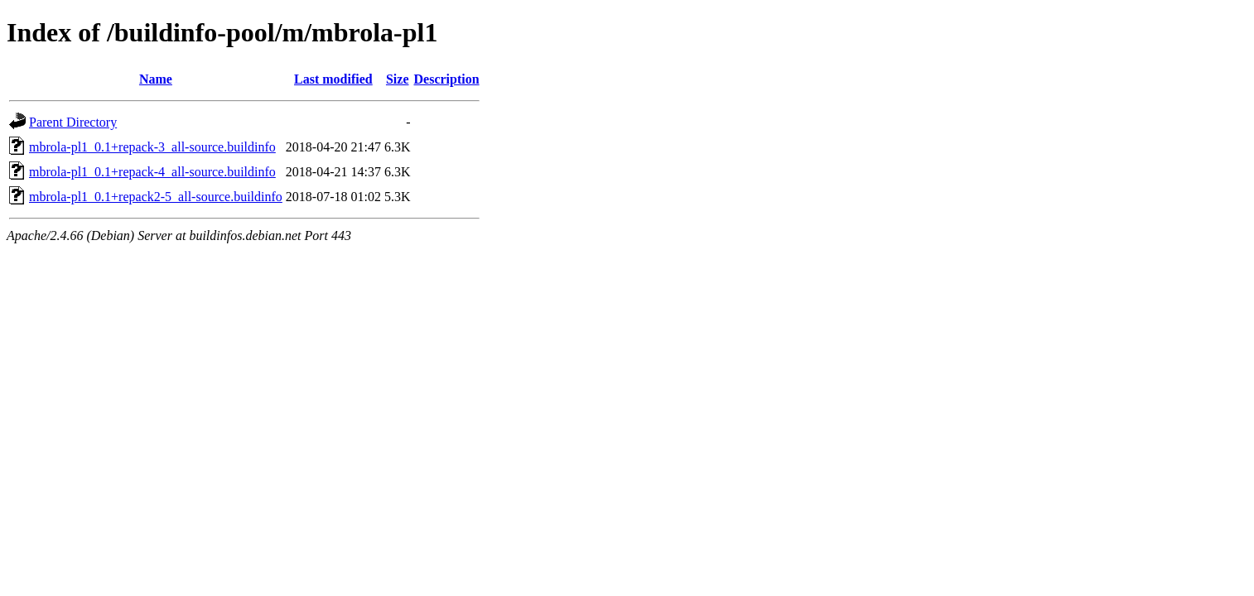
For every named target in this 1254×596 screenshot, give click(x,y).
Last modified (333, 79)
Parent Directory (73, 122)
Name (155, 79)
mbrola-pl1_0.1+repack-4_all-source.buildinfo (152, 172)
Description (447, 79)
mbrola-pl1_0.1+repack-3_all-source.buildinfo (152, 147)
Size (397, 79)
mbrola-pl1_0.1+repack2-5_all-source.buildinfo (155, 197)
